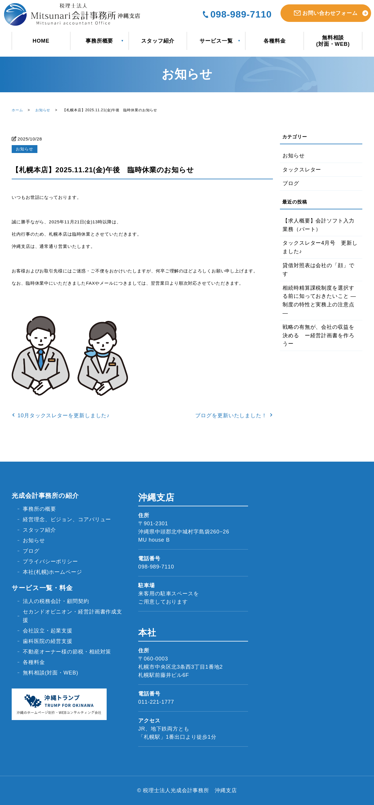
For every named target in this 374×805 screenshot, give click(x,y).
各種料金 (275, 41)
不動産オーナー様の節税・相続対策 (67, 652)
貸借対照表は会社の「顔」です (318, 269)
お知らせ (43, 110)
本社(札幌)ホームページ (52, 572)
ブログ (291, 183)
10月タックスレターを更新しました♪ (64, 415)
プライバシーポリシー (50, 561)
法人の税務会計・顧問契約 (56, 601)
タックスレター (302, 170)
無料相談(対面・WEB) (333, 41)
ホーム (17, 110)
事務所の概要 (39, 509)
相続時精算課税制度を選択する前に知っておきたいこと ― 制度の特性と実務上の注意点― (319, 300)
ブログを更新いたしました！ (231, 415)
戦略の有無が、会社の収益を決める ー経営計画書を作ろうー (318, 335)
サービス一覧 (216, 41)
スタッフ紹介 (157, 41)
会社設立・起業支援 (47, 631)
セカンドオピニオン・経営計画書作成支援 (72, 616)
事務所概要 (99, 41)
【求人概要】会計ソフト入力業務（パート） (318, 225)
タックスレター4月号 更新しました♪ (320, 247)
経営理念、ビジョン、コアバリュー (67, 519)
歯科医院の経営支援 (47, 641)
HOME (41, 41)
